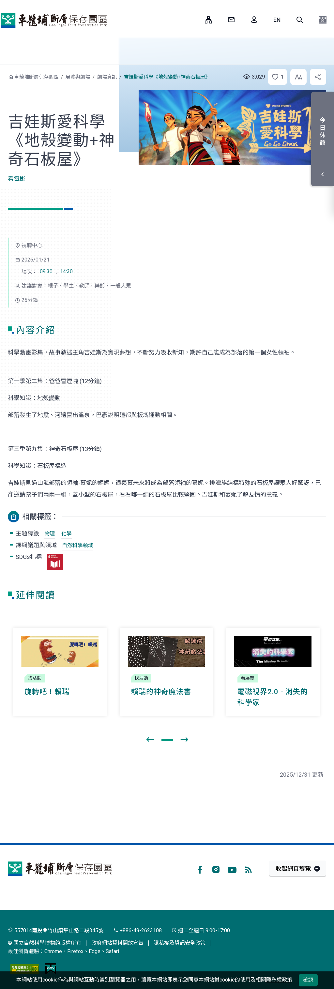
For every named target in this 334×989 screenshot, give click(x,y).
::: (195, 19)
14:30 (66, 271)
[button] (299, 19)
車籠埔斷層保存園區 (54, 20)
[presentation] (150, 740)
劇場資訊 (107, 77)
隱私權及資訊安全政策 (180, 943)
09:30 (46, 271)
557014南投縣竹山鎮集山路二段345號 (55, 930)
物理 (49, 534)
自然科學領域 (77, 545)
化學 (66, 534)
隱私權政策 (279, 980)
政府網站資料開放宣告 (117, 943)
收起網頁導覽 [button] (293, 868)
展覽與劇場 (78, 77)
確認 (308, 980)
